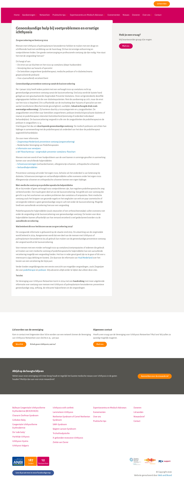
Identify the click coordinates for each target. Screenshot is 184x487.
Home (16, 15)
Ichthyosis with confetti (63, 406)
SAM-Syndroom (60, 423)
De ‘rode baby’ (18, 431)
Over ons (146, 15)
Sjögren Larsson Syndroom (64, 428)
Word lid (19, 343)
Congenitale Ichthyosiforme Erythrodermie (24, 425)
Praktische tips (58, 15)
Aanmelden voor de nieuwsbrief (154, 375)
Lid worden (161, 4)
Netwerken (44, 15)
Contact (157, 15)
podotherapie (29, 269)
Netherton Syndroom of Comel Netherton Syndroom (71, 417)
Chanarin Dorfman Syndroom (25, 414)
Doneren (135, 15)
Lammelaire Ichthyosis (63, 411)
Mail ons (125, 45)
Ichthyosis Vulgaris (20, 444)
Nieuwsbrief (139, 415)
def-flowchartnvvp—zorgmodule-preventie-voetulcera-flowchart (46, 151)
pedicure (42, 269)
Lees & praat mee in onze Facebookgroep (33, 472)
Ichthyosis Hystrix (20, 440)
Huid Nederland (85, 256)
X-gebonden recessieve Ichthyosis (68, 437)
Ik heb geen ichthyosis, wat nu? (43, 343)
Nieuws (125, 15)
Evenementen (113, 15)
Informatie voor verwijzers (29, 147)
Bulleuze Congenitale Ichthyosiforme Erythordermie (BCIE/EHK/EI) (28, 408)
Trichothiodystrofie (61, 432)
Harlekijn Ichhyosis (21, 435)
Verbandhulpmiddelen (27, 166)
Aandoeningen (28, 15)
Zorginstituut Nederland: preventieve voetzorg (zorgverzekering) (46, 141)
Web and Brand (165, 474)
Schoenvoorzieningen (27, 163)
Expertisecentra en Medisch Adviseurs (86, 15)
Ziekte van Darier (60, 441)
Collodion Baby (19, 419)
